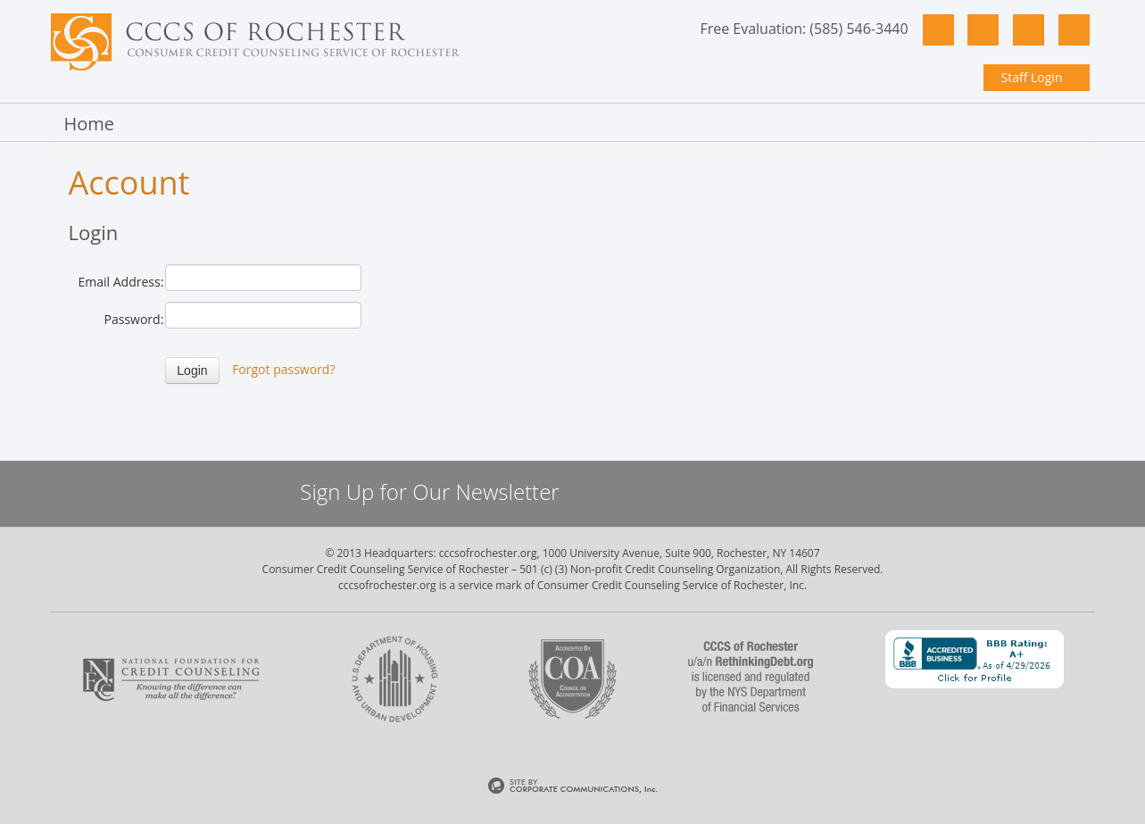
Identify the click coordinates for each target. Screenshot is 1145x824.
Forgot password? (283, 369)
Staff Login (1032, 77)
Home (89, 124)
